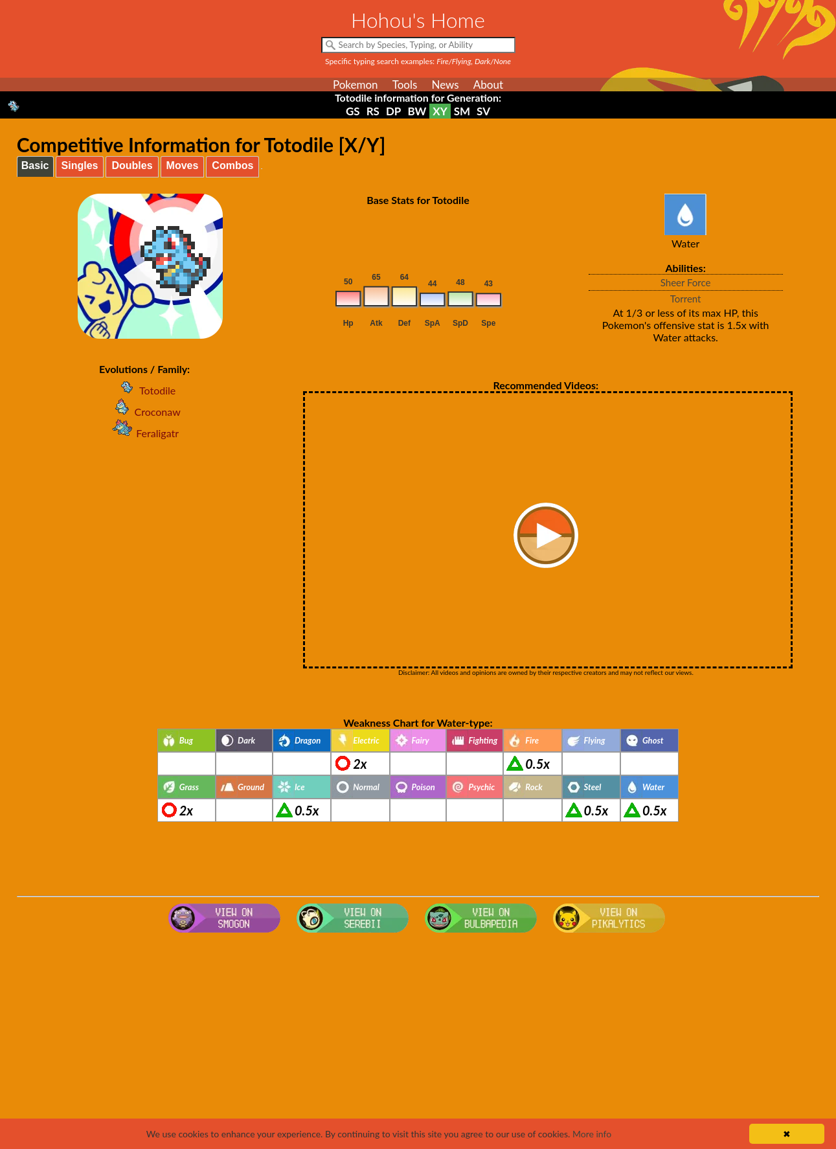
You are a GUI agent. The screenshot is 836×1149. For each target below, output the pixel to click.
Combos (232, 165)
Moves (182, 165)
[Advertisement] (418, 1041)
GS (353, 111)
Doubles (131, 165)
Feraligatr (144, 433)
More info (591, 1133)
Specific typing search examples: (418, 61)
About (488, 84)
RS (373, 111)
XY (440, 111)
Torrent (685, 298)
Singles (80, 165)
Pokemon (355, 84)
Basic (35, 165)
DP (393, 111)
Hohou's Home (418, 19)
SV (483, 111)
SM (462, 111)
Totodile (144, 390)
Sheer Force (686, 282)
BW (416, 111)
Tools (405, 84)
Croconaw (145, 411)
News (444, 84)
